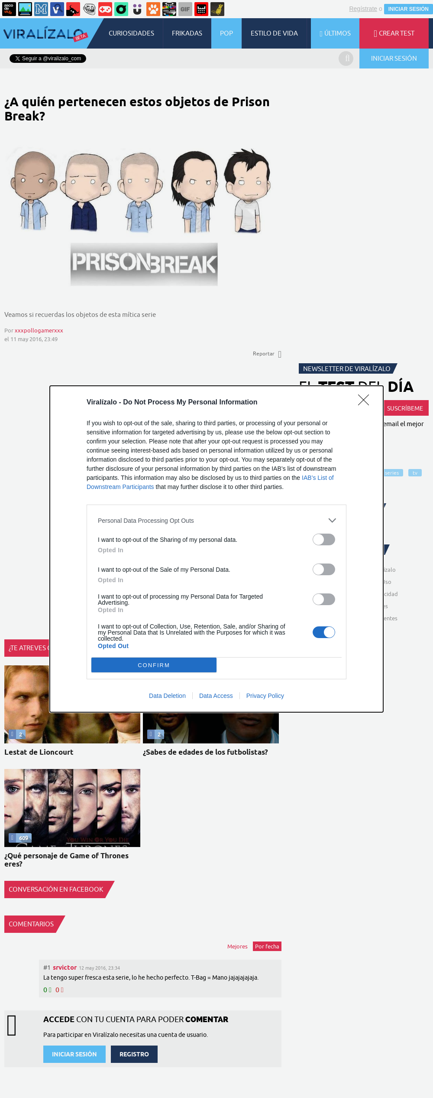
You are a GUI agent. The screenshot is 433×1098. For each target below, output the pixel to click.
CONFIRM (154, 665)
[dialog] (216, 549)
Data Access (216, 695)
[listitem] (216, 520)
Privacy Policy (265, 695)
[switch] (324, 539)
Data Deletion (167, 695)
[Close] (366, 402)
